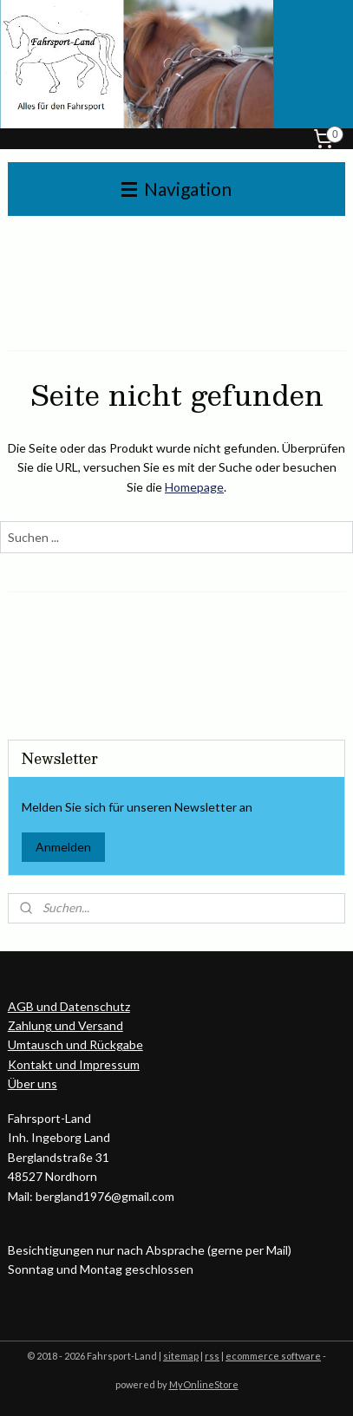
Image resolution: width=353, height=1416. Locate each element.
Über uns (32, 1083)
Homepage (194, 487)
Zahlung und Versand (65, 1025)
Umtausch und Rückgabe (75, 1044)
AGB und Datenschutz (69, 1006)
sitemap (181, 1355)
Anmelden (63, 846)
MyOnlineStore (204, 1384)
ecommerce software (273, 1355)
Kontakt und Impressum (74, 1064)
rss (212, 1355)
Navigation (176, 188)
